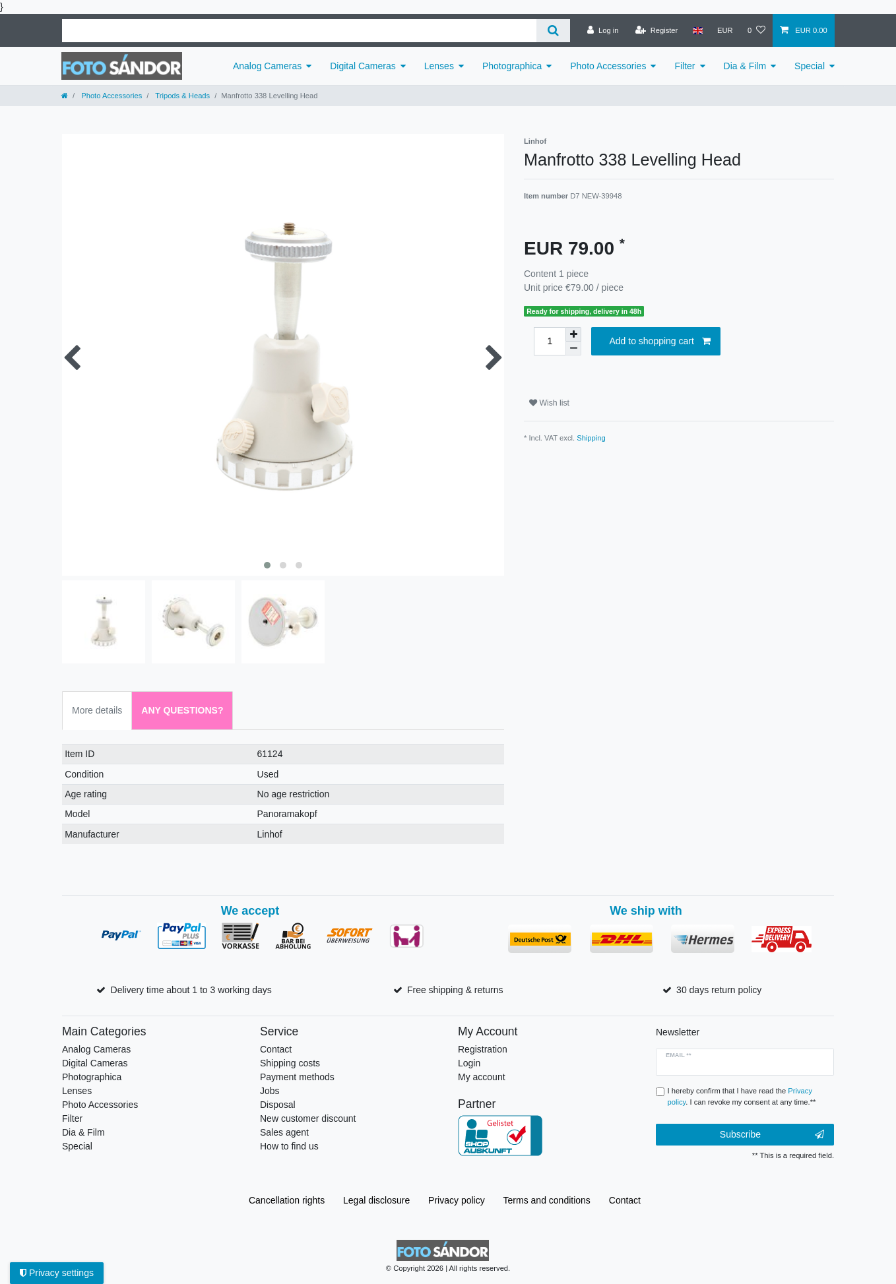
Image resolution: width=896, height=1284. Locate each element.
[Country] (697, 30)
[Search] (553, 30)
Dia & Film (745, 66)
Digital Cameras (363, 66)
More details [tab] (97, 710)
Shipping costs (290, 1063)
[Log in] (602, 30)
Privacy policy (456, 1200)
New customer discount (308, 1118)
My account (481, 1077)
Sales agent (284, 1132)
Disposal (278, 1104)
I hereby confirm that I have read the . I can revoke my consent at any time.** (742, 1096)
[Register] (657, 30)
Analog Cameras (267, 66)
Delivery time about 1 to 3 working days (191, 990)
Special (809, 66)
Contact (276, 1049)
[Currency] (725, 30)
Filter (684, 66)
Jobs (270, 1090)
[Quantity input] (549, 341)
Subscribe (772, 1135)
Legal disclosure (376, 1200)
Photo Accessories (608, 66)
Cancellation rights (287, 1200)
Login (469, 1063)
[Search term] (299, 30)
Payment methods (297, 1077)
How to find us (289, 1146)
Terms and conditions (547, 1200)
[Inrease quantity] (573, 334)
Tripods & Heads (181, 96)
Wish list (549, 403)
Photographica (512, 66)
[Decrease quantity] (573, 348)
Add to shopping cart (660, 342)
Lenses (439, 66)
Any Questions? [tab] (182, 710)
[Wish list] (756, 30)
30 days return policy (718, 990)
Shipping (591, 438)
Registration (482, 1049)
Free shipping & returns (455, 990)
